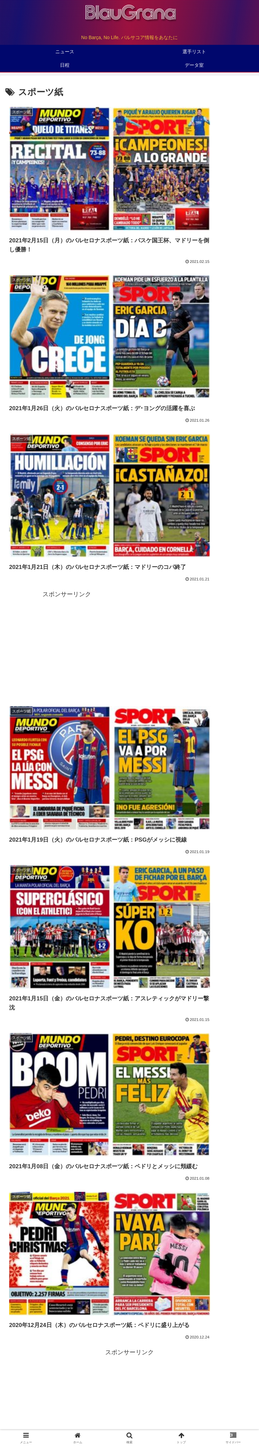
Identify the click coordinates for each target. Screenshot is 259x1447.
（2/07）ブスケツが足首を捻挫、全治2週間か (66, 721)
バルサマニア (129, 1415)
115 (157, 1014)
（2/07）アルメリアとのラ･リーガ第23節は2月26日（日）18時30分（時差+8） (107, 707)
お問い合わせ (129, 1425)
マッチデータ (26, 857)
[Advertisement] (192, 277)
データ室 (212, 1406)
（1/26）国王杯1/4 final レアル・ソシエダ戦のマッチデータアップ (91, 762)
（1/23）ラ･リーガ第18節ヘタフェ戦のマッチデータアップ (82, 775)
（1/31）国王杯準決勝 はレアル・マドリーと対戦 (71, 734)
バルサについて (129, 1406)
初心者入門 (212, 1415)
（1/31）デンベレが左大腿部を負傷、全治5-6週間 (71, 748)
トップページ (47, 1406)
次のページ (130, 987)
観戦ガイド (47, 1415)
